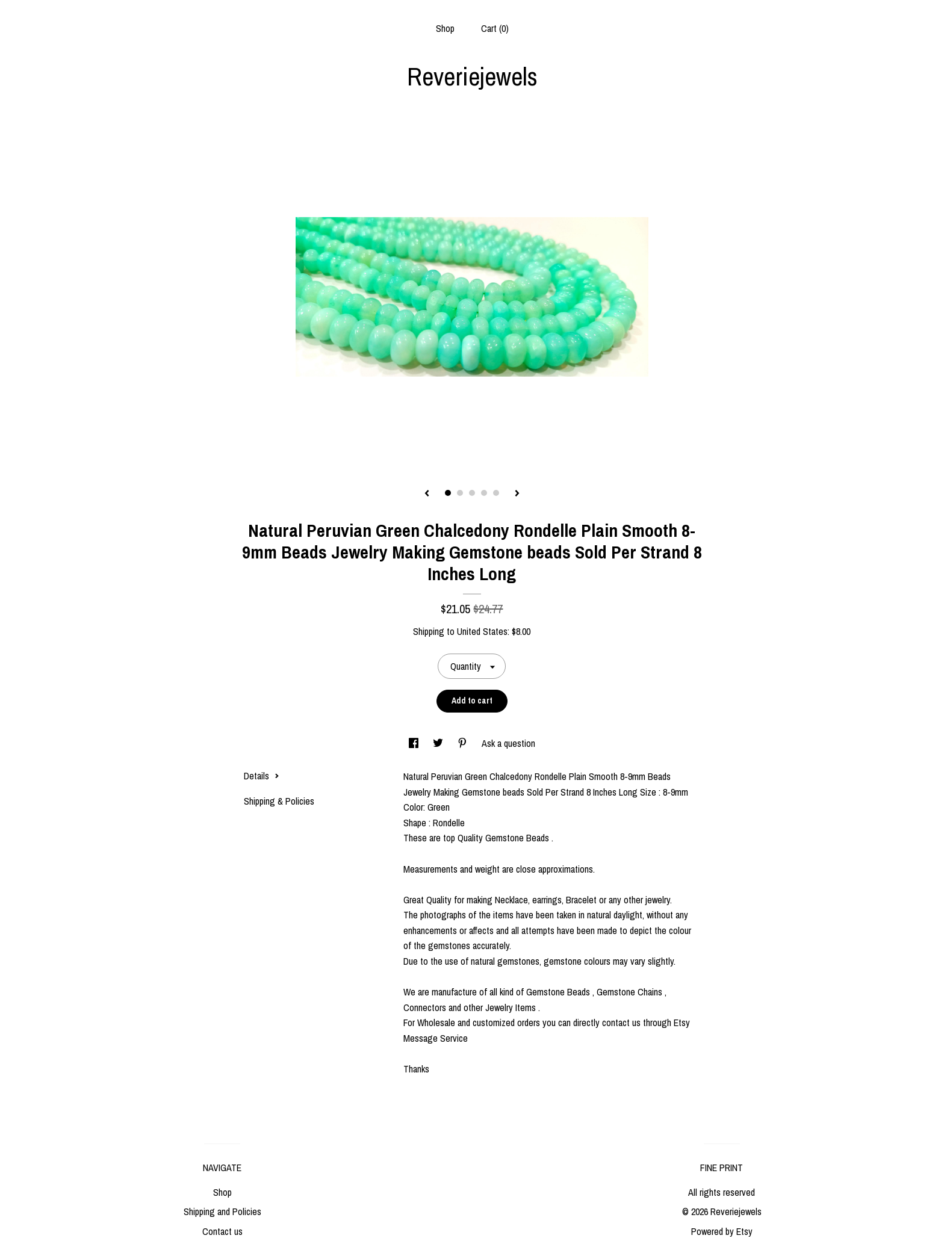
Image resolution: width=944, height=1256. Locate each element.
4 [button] (484, 493)
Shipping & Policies (279, 801)
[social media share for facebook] (415, 743)
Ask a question (508, 743)
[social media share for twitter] (439, 743)
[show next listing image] (517, 494)
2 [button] (460, 493)
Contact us (222, 1231)
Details (261, 775)
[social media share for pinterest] (464, 743)
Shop (445, 28)
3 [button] (472, 493)
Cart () (495, 28)
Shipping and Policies (222, 1211)
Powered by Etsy (722, 1231)
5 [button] (496, 493)
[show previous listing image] (427, 494)
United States (482, 631)
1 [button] (448, 493)
